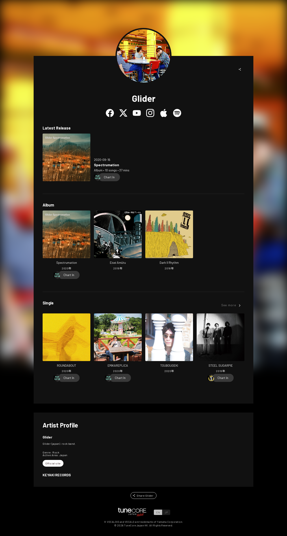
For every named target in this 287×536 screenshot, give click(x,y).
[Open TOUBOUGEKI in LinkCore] (169, 343)
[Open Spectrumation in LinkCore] (66, 157)
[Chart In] (109, 177)
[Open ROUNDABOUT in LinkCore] (66, 343)
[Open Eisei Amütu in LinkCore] (118, 241)
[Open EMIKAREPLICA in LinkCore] (118, 343)
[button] (239, 69)
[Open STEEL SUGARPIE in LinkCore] (220, 343)
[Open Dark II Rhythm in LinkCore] (169, 241)
